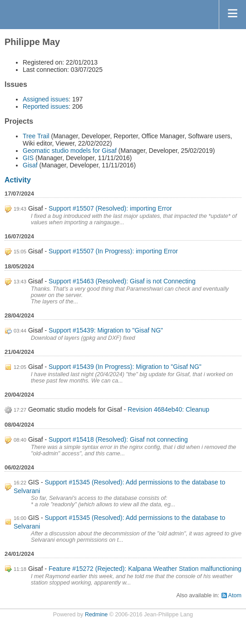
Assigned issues (46, 99)
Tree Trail (36, 136)
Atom (234, 595)
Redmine (96, 614)
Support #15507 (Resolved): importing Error (110, 208)
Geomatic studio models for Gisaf (70, 150)
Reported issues (46, 106)
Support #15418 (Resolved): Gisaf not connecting (118, 439)
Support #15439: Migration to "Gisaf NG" (106, 330)
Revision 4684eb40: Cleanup (168, 409)
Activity (18, 180)
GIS (28, 157)
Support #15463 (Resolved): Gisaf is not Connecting (122, 281)
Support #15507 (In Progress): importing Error (113, 251)
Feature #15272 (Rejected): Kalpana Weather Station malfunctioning (145, 568)
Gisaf (30, 165)
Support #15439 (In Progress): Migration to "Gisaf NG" (125, 366)
